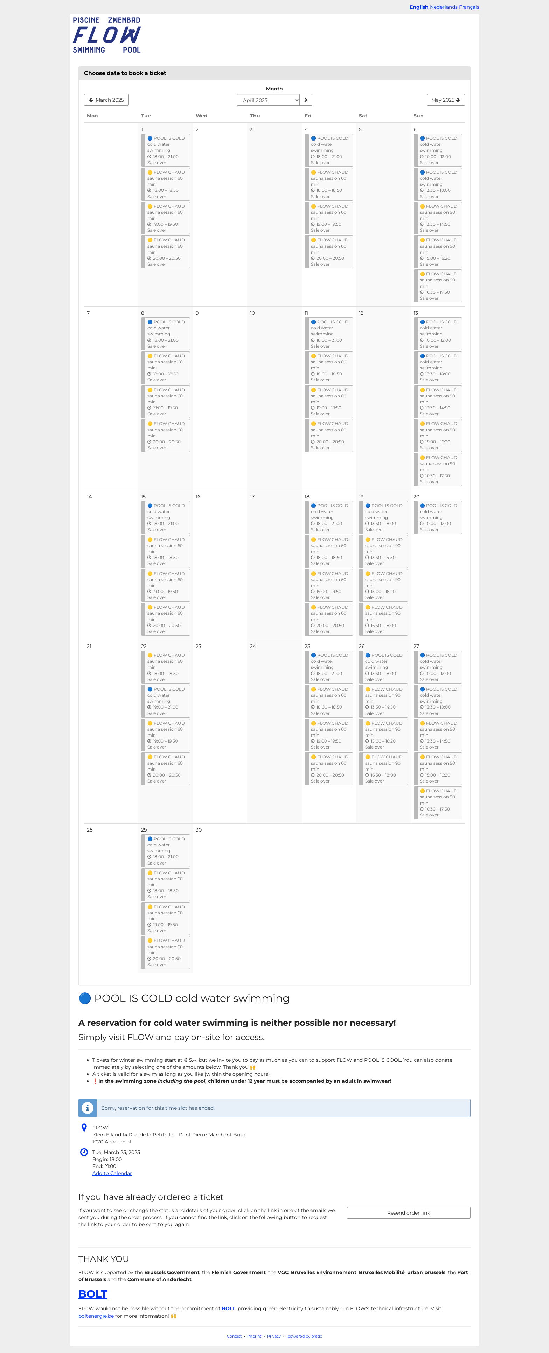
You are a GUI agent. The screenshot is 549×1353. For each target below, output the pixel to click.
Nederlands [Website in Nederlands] (444, 7)
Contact (234, 1336)
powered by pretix (304, 1336)
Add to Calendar (112, 1173)
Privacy (274, 1336)
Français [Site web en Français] (469, 7)
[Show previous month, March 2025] (106, 100)
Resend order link (408, 1213)
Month (274, 89)
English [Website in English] (419, 7)
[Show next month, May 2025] (446, 100)
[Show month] (305, 100)
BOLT (92, 1293)
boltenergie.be (96, 1316)
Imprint (254, 1336)
